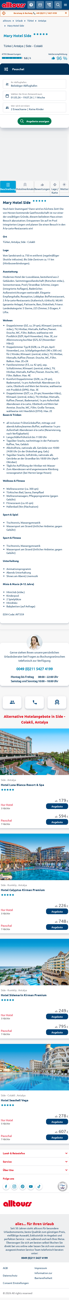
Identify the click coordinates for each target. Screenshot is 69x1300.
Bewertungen (42, 186)
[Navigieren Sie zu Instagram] (14, 1186)
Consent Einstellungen (16, 1282)
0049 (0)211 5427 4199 (34, 668)
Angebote (57, 806)
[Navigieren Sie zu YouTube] (31, 1186)
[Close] (66, 13)
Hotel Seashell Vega (14, 1100)
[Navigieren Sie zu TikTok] (39, 1186)
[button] (34, 1153)
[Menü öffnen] (65, 5)
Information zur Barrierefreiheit (43, 1275)
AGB (5, 1268)
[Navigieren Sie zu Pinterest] (22, 1186)
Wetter (64, 186)
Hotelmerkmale (25, 186)
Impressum (41, 1268)
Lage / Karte (54, 188)
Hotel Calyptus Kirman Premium (23, 890)
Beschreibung (8, 186)
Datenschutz (10, 1275)
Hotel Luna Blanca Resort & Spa (22, 785)
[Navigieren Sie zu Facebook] (6, 1186)
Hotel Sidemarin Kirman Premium (24, 995)
